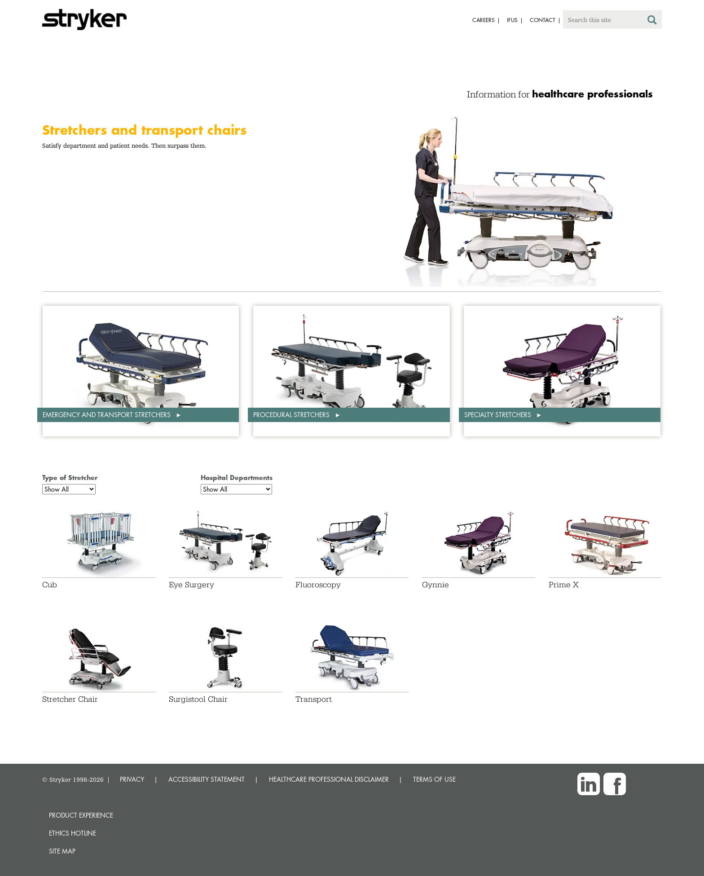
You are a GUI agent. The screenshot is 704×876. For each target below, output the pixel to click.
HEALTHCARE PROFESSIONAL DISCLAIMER (329, 779)
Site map (62, 851)
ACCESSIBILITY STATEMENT (206, 779)
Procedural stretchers (292, 414)
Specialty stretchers (498, 414)
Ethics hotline (72, 833)
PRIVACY (132, 779)
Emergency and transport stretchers (107, 414)
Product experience (81, 815)
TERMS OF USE (434, 779)
